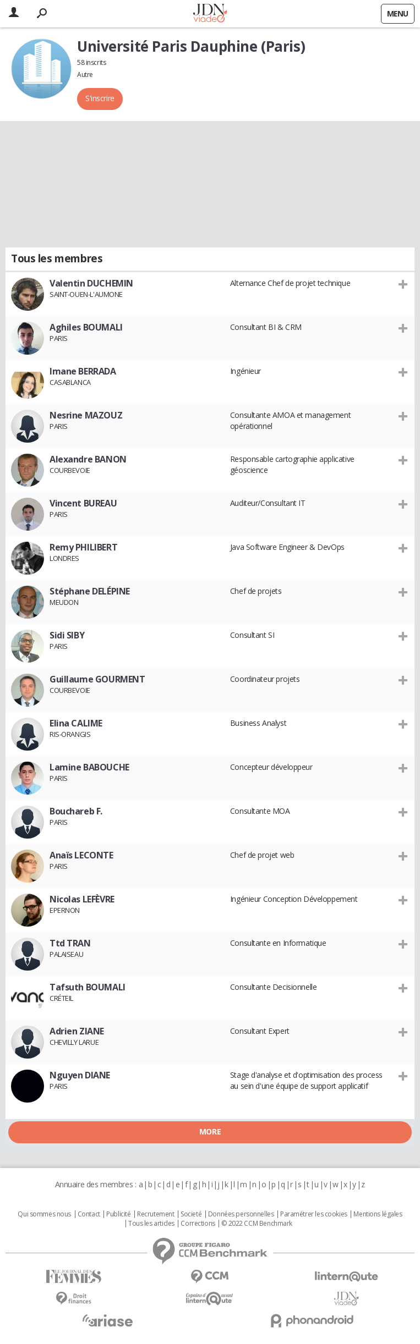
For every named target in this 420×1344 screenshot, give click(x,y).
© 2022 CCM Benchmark (256, 1223)
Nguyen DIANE (80, 1075)
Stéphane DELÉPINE (90, 591)
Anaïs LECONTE (81, 855)
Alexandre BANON (88, 459)
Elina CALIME (76, 723)
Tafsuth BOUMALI (88, 987)
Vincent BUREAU (83, 503)
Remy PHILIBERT (83, 547)
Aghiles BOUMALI (86, 327)
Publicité (118, 1214)
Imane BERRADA (83, 371)
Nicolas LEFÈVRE (82, 899)
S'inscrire (99, 98)
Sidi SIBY (67, 635)
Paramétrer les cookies (313, 1214)
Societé (191, 1214)
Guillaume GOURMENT (97, 679)
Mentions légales (377, 1214)
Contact (89, 1214)
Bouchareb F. (76, 811)
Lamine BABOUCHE (89, 767)
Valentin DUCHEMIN (91, 283)
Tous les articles (151, 1223)
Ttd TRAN (70, 943)
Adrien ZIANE (77, 1031)
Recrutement (155, 1214)
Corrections (198, 1223)
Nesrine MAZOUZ (86, 415)
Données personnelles (241, 1214)
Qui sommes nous (44, 1214)
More (210, 1131)
